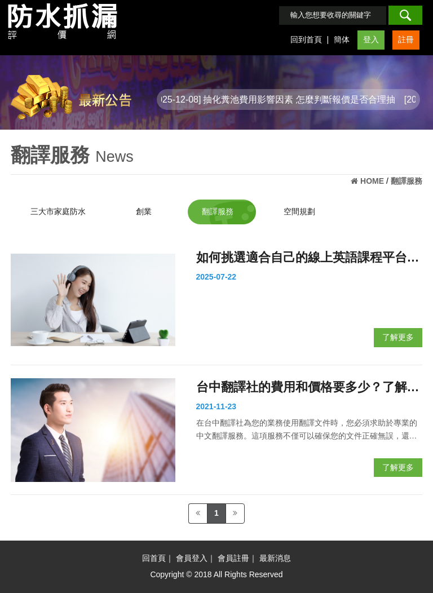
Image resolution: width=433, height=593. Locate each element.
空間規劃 (299, 211)
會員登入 (191, 558)
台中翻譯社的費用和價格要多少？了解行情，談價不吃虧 (307, 388)
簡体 (342, 39)
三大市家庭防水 (58, 211)
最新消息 (275, 558)
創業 (144, 211)
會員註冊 (233, 558)
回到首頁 (306, 39)
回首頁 (154, 558)
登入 (371, 39)
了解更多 (398, 337)
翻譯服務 (217, 211)
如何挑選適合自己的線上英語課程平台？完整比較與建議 (307, 259)
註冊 (406, 39)
